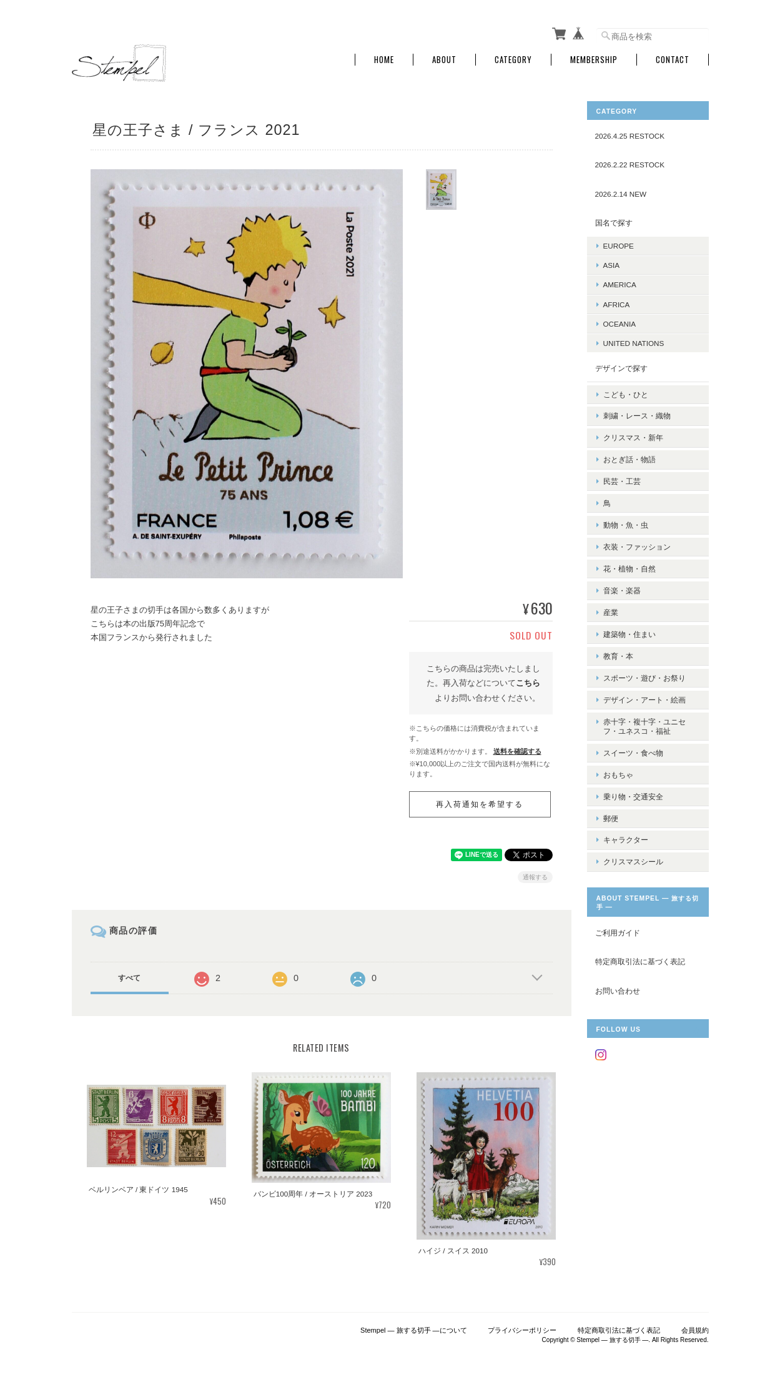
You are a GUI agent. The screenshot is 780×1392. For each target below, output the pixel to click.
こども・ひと (625, 389)
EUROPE (618, 244)
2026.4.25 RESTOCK (630, 134)
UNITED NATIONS (633, 341)
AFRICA (616, 302)
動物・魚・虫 (625, 507)
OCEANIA (619, 322)
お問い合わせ (617, 937)
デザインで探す (621, 366)
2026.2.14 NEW (621, 192)
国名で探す (614, 221)
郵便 (610, 770)
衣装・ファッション (637, 526)
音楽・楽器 (622, 565)
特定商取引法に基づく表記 (640, 908)
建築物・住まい (629, 604)
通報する (535, 875)
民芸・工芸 (622, 467)
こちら (528, 681)
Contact (672, 58)
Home (384, 58)
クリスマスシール (633, 808)
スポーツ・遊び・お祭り (644, 643)
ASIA (611, 263)
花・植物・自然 (629, 545)
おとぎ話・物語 (629, 448)
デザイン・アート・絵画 (644, 662)
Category (513, 58)
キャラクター (625, 789)
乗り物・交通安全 (633, 750)
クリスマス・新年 (633, 429)
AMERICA (619, 283)
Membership (594, 58)
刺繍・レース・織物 (637, 409)
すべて (129, 976)
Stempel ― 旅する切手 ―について (413, 1328)
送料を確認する (517, 749)
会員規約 (695, 1328)
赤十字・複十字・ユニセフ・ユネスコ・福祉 (644, 687)
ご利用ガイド (617, 879)
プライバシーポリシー (522, 1328)
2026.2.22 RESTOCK (630, 163)
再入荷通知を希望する (479, 802)
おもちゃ (618, 730)
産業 (610, 584)
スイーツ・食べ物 (633, 711)
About (444, 58)
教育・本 (618, 623)
